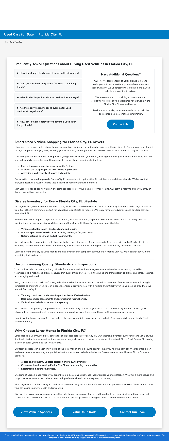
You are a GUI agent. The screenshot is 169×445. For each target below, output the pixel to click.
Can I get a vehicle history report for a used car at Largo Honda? (47, 85)
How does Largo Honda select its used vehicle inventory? (49, 73)
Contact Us (120, 124)
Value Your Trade (84, 412)
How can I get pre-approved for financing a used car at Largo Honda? (46, 123)
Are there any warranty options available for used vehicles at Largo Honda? (44, 109)
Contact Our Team (133, 412)
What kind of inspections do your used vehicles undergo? (49, 97)
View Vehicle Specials (36, 412)
